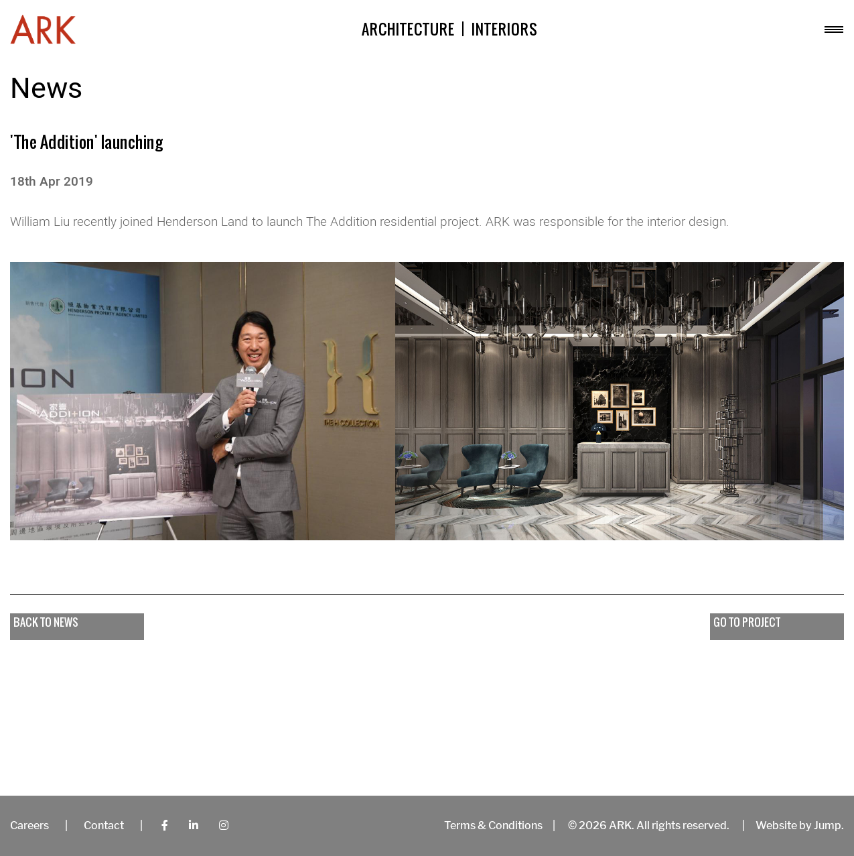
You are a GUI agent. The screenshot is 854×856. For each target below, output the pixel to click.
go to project (746, 622)
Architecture (408, 29)
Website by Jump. (800, 825)
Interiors (505, 29)
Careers (29, 825)
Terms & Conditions (493, 825)
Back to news (45, 622)
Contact (104, 825)
